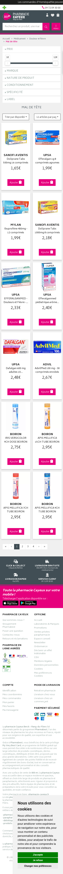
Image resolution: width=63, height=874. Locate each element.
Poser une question (13, 631)
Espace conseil (42, 639)
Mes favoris (8, 706)
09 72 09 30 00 (47, 577)
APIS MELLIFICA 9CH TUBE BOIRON (47, 510)
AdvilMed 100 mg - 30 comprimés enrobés (47, 370)
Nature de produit (20, 78)
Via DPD (16, 577)
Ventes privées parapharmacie (42, 634)
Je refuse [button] (38, 860)
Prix (10, 49)
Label (11, 99)
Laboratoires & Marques (46, 624)
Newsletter (40, 643)
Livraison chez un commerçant (43, 700)
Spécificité (15, 92)
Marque (12, 71)
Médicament (20, 39)
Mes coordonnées (12, 695)
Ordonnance (41, 647)
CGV (36, 657)
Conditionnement (20, 85)
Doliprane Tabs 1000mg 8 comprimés (47, 231)
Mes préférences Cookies (43, 675)
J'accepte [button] (38, 854)
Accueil (6, 39)
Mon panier (8, 703)
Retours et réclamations (15, 639)
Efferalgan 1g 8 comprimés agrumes (47, 161)
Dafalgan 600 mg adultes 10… (16, 370)
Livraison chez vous (44, 695)
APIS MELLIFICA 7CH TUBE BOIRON (15, 510)
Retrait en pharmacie (45, 691)
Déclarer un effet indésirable (43, 652)
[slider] (7, 63)
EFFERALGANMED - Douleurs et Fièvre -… (16, 301)
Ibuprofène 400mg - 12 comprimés (15, 231)
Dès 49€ (47, 564)
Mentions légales (43, 661)
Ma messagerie (10, 710)
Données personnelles (46, 665)
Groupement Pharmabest (9, 626)
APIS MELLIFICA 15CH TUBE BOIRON (47, 440)
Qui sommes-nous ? (13, 620)
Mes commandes (12, 699)
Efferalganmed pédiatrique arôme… (47, 301)
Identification (9, 691)
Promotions (40, 628)
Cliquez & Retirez (16, 563)
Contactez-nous (11, 635)
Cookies (38, 669)
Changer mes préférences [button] (37, 866)
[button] (16, 117)
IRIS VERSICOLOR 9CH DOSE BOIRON (15, 440)
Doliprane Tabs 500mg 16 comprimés (15, 161)
